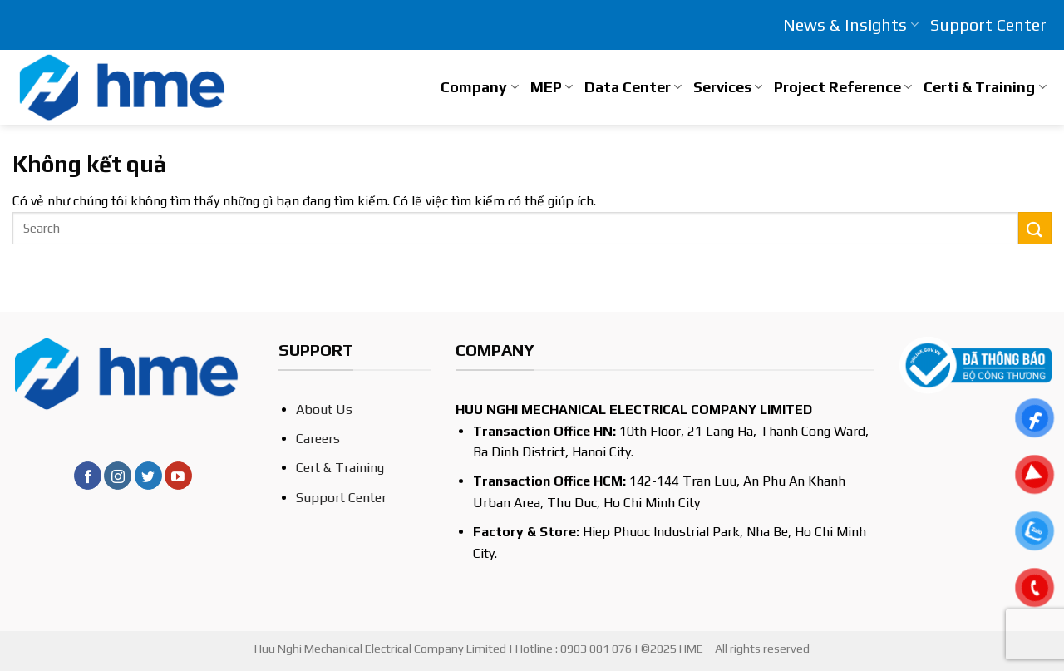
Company (479, 87)
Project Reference (843, 87)
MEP (551, 87)
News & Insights (850, 24)
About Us (324, 409)
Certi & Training (985, 87)
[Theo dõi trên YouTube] (178, 475)
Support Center (988, 24)
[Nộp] (1035, 228)
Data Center (633, 87)
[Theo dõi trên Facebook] (87, 475)
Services (727, 87)
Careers (318, 439)
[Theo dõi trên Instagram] (117, 475)
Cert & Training (340, 468)
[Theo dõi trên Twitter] (148, 475)
